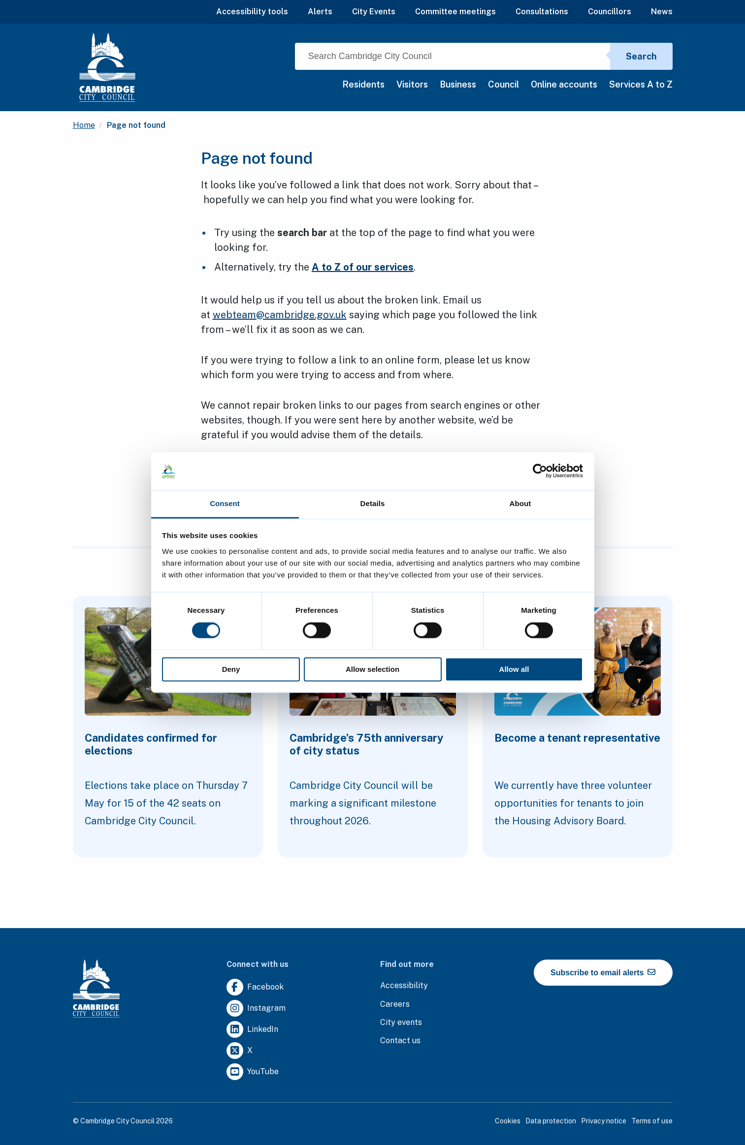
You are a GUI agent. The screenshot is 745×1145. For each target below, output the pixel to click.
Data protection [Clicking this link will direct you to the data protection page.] (550, 1121)
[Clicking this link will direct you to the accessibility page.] (404, 986)
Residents (363, 84)
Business (458, 84)
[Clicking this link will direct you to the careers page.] (395, 1004)
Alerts (320, 11)
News (662, 11)
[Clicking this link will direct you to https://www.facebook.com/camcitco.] (255, 987)
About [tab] (520, 503)
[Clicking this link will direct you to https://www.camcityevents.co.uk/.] (401, 1023)
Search (641, 56)
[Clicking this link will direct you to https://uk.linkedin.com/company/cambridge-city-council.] (252, 1029)
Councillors (609, 11)
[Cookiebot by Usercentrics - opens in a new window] (540, 471)
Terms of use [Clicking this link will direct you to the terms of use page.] (652, 1121)
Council (503, 84)
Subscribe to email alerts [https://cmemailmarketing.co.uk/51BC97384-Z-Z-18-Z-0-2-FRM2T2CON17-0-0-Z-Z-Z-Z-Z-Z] (603, 972)
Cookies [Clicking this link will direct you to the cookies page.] (507, 1121)
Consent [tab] (225, 503)
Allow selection (372, 669)
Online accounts (564, 84)
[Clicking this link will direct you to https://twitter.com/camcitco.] (240, 1050)
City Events (373, 11)
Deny (231, 669)
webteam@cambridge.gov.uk (280, 315)
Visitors (412, 84)
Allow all (514, 669)
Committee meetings (455, 11)
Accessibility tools (252, 11)
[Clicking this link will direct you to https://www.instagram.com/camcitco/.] (256, 1008)
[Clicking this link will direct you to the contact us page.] (400, 1041)
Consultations (542, 11)
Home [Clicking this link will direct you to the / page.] (84, 125)
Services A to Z (641, 84)
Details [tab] (372, 503)
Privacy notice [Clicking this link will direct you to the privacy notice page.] (603, 1121)
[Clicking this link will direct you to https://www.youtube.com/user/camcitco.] (253, 1072)
